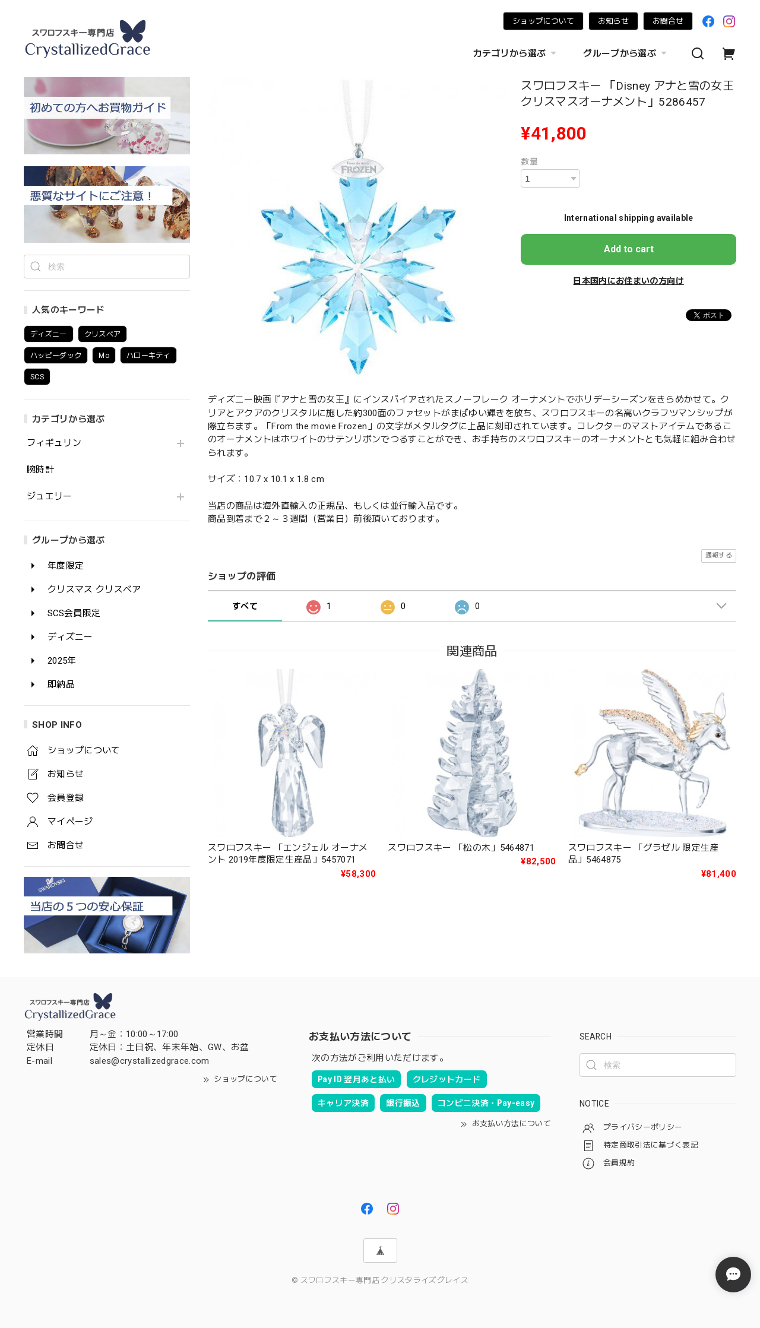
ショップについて (543, 21)
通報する (718, 555)
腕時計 (40, 470)
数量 (529, 161)
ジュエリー (49, 497)
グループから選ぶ (626, 53)
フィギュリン (54, 443)
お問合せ (668, 21)
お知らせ (613, 21)
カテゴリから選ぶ (516, 53)
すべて (245, 606)
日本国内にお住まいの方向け (628, 281)
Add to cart (629, 249)
